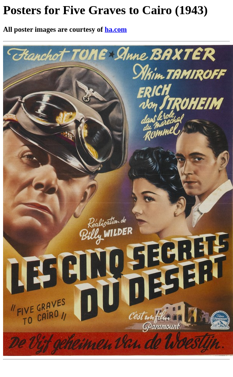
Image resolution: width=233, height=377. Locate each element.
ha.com (116, 29)
